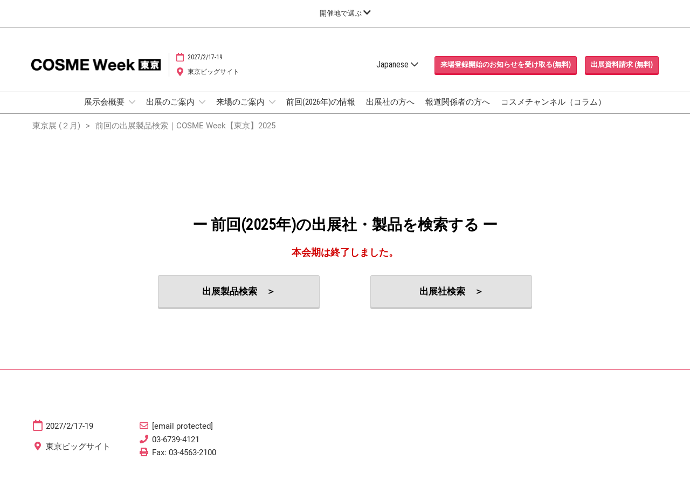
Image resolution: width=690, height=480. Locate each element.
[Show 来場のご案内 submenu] (272, 102)
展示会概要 (105, 102)
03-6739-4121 (175, 439)
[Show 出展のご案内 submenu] (202, 102)
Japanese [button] (397, 64)
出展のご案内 (171, 102)
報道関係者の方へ (457, 102)
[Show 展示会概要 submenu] (132, 102)
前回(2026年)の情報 (320, 102)
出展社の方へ (390, 102)
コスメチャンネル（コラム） (553, 102)
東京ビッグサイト (213, 72)
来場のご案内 (241, 102)
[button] (505, 64)
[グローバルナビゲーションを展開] (345, 13)
